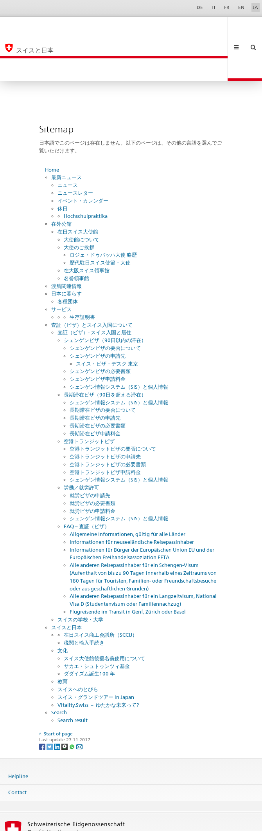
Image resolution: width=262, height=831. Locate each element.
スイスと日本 (66, 582)
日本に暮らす (66, 249)
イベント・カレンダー (82, 156)
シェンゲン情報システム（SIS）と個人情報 (119, 342)
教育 (62, 637)
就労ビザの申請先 (90, 450)
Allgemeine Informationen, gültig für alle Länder (127, 489)
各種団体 (67, 256)
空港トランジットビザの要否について (113, 404)
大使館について (81, 195)
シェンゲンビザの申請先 (98, 311)
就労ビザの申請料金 (92, 466)
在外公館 (61, 179)
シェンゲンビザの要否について (105, 303)
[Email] (79, 701)
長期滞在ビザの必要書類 (98, 381)
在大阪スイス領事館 (86, 226)
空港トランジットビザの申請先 (105, 412)
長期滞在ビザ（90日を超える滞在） (105, 350)
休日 (62, 164)
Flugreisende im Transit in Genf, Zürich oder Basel (128, 567)
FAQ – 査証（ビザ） (86, 481)
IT (214, 7)
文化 (62, 606)
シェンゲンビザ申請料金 (98, 334)
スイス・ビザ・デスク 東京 (107, 319)
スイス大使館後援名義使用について (104, 613)
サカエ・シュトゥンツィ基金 (97, 621)
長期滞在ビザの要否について (103, 365)
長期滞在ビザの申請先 (95, 373)
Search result (72, 675)
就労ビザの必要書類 (92, 458)
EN (241, 7)
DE (200, 7)
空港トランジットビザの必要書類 (108, 419)
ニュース (67, 140)
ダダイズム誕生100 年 (89, 629)
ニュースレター (75, 148)
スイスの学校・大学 (80, 575)
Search (59, 667)
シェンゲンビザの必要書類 (100, 326)
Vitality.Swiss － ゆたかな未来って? (98, 660)
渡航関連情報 (66, 241)
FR (227, 7)
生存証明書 (82, 272)
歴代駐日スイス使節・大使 (100, 218)
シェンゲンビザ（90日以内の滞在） (105, 295)
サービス (61, 264)
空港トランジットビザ (89, 396)
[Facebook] (43, 701)
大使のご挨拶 (79, 202)
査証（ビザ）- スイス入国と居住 (94, 287)
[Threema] (65, 701)
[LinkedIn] (57, 701)
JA (255, 7)
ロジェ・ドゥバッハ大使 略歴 (103, 210)
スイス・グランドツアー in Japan (95, 652)
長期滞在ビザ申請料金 (95, 389)
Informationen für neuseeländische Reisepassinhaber (132, 497)
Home (52, 125)
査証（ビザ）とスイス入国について (92, 280)
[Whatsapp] (72, 701)
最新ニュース (66, 132)
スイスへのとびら (77, 644)
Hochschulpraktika (86, 171)
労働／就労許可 (81, 443)
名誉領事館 (76, 233)
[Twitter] (50, 701)
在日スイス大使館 (77, 187)
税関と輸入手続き (84, 598)
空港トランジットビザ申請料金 (105, 427)
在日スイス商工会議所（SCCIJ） (100, 590)
